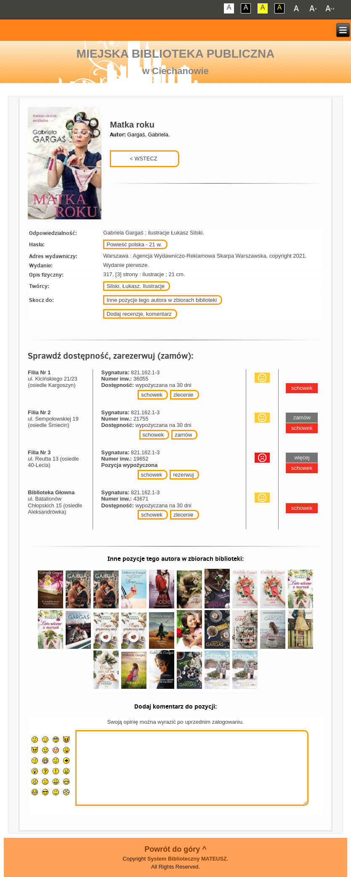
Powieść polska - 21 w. (134, 244)
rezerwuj (183, 475)
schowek (151, 395)
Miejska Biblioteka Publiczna (176, 53)
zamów (183, 435)
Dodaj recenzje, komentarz (139, 314)
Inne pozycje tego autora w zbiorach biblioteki (161, 300)
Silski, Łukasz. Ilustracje (135, 286)
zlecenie (183, 395)
